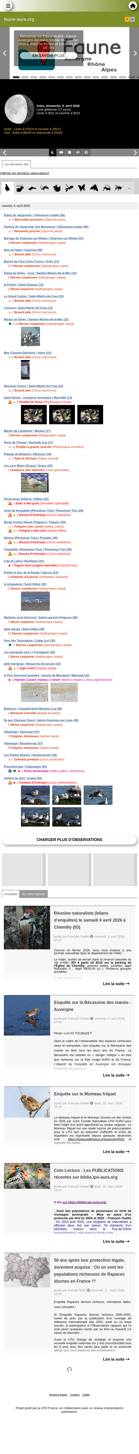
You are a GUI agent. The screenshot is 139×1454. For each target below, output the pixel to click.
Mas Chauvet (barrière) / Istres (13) (27, 353)
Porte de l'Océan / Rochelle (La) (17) (28, 442)
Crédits (86, 1394)
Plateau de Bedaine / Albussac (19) (28, 454)
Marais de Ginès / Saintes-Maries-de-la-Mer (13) (36, 319)
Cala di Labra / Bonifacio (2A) (24, 561)
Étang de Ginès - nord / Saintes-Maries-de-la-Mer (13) (40, 273)
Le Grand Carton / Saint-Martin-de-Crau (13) (34, 296)
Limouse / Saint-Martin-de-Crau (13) (28, 308)
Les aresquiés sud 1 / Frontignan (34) (29, 652)
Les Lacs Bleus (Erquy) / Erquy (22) (28, 465)
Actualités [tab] (10, 894)
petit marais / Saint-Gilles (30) (24, 629)
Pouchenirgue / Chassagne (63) (25, 766)
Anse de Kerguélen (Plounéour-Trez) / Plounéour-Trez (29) (43, 510)
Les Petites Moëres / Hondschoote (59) (30, 755)
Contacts (74, 1394)
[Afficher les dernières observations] (24, 173)
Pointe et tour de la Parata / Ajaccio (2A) (31, 572)
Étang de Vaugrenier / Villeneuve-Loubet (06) (34, 215)
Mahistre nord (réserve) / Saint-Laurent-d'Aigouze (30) (41, 617)
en (132, 19)
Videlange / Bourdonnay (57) (23, 743)
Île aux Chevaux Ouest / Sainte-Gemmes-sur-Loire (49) (41, 720)
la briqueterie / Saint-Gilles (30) (25, 584)
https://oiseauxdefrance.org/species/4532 (96, 1139)
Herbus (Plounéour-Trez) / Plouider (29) (31, 538)
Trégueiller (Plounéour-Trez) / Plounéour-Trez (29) (38, 549)
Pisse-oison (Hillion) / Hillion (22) (26, 499)
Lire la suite (116, 983)
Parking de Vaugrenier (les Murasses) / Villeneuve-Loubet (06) (46, 227)
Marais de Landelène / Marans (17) (27, 431)
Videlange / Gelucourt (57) (22, 732)
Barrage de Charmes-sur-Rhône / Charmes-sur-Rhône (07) (44, 238)
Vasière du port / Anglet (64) (23, 778)
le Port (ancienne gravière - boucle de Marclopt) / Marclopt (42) (46, 675)
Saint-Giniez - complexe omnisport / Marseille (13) (38, 397)
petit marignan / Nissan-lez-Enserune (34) (32, 664)
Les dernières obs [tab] (16, 164)
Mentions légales (58, 1394)
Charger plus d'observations (69, 840)
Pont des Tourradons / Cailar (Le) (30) (29, 640)
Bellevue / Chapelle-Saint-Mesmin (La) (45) (33, 708)
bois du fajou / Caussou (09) (23, 250)
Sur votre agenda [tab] (33, 894)
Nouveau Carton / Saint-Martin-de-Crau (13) (33, 386)
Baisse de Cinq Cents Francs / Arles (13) (31, 261)
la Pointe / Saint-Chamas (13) (24, 284)
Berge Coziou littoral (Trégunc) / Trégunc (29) (35, 522)
